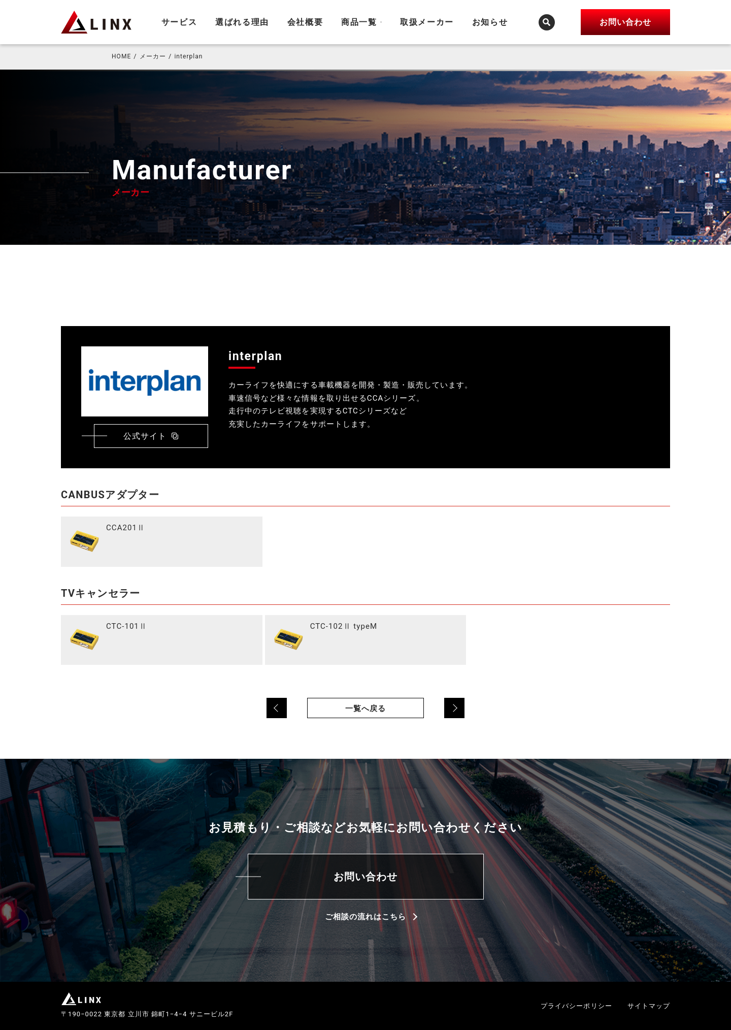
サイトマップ (648, 1006)
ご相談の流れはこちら (366, 916)
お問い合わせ (365, 877)
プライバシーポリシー (576, 1006)
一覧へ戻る (365, 708)
